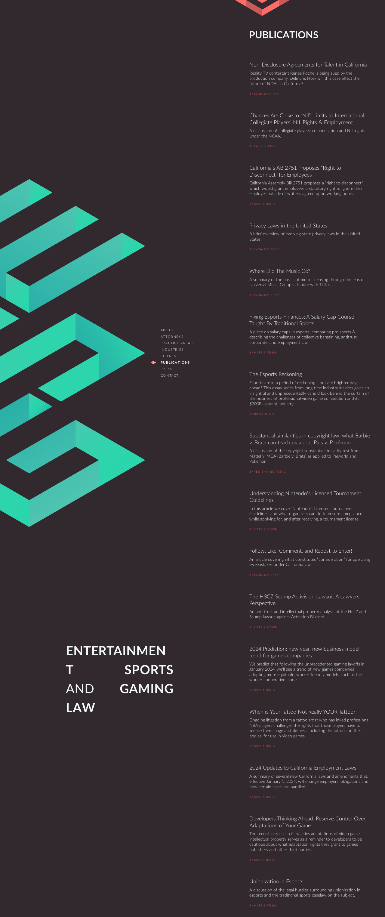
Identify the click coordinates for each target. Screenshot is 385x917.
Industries (172, 349)
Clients (169, 356)
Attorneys (172, 336)
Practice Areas (177, 343)
